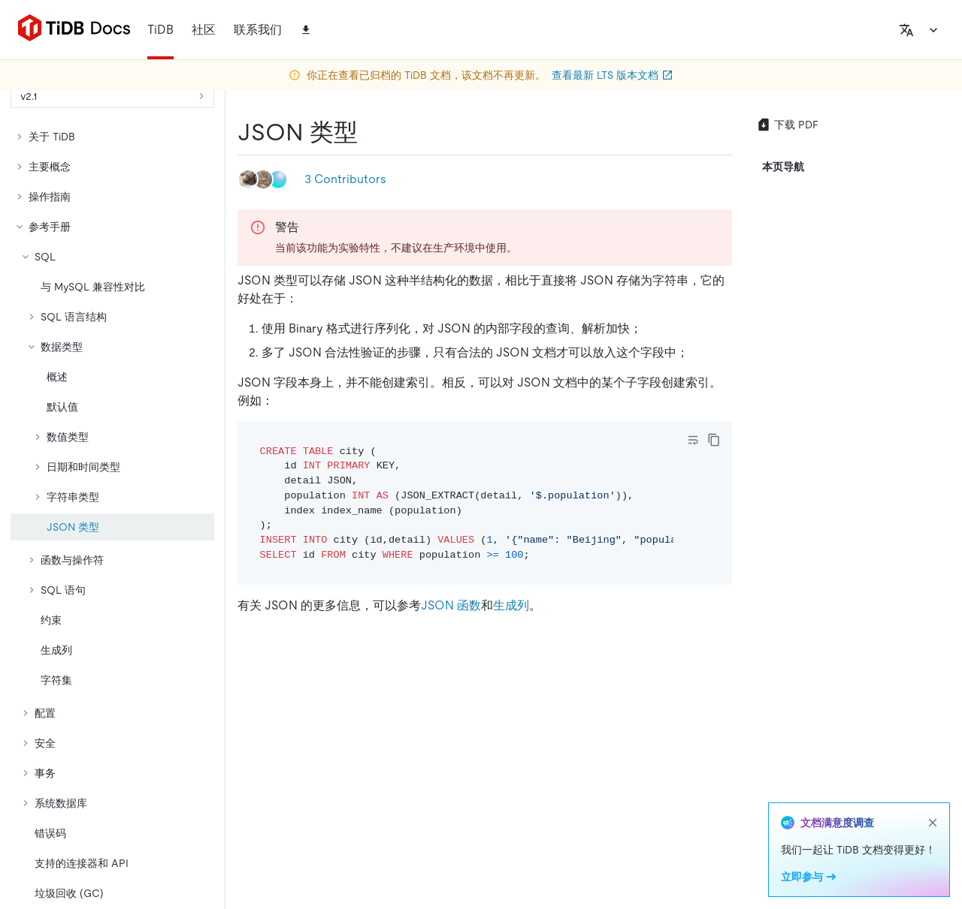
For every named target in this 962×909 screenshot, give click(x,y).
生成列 (511, 605)
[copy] (714, 439)
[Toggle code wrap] (692, 439)
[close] (932, 822)
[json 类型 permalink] (370, 132)
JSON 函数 (451, 605)
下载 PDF (787, 124)
